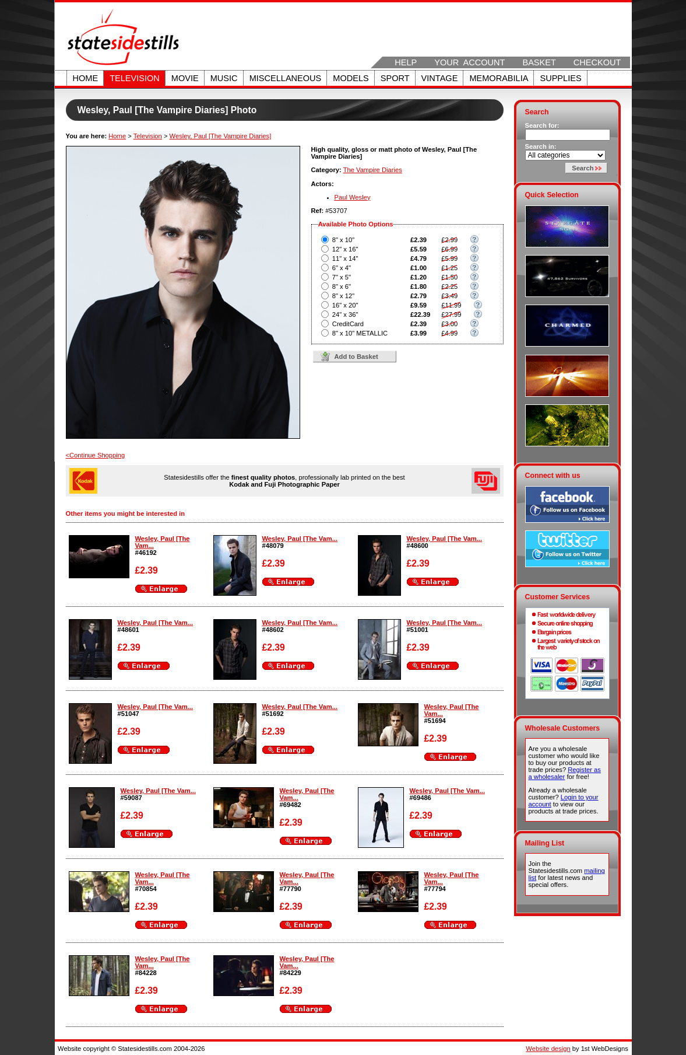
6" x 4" (341, 267)
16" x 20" (345, 305)
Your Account (469, 62)
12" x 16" (345, 249)
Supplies (560, 78)
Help (406, 62)
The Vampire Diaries (372, 169)
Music (224, 78)
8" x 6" (341, 286)
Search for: (542, 125)
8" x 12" (343, 295)
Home (85, 78)
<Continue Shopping (95, 455)
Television (135, 78)
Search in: (541, 146)
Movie (185, 78)
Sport (395, 78)
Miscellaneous (285, 78)
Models (350, 78)
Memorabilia (498, 78)
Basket (538, 62)
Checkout (597, 62)
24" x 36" (345, 314)
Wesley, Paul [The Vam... (300, 538)
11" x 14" (345, 258)
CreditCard (348, 323)
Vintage (439, 78)
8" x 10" (343, 239)
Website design (548, 1048)
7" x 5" (341, 277)
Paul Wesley (353, 197)
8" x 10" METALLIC (360, 333)
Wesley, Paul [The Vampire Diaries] (221, 135)
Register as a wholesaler (565, 773)
